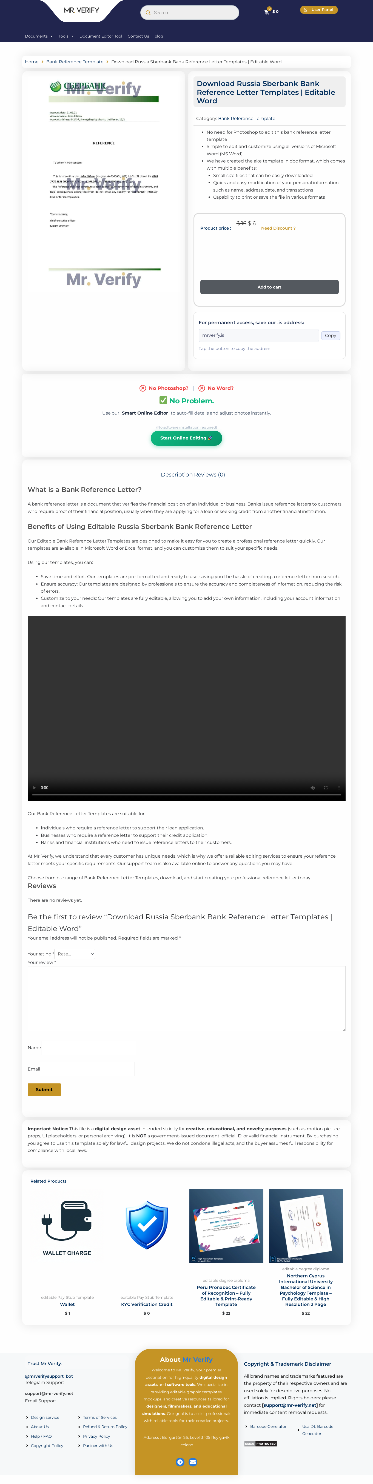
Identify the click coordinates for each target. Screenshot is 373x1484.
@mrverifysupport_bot (49, 1376)
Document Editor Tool (100, 36)
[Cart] (271, 11)
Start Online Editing (186, 438)
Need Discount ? (278, 228)
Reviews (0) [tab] (209, 474)
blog (159, 36)
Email (34, 1069)
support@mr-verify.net (49, 1393)
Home (32, 61)
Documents (39, 36)
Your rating (41, 954)
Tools (66, 36)
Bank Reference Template (75, 61)
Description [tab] (177, 474)
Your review (42, 962)
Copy (330, 335)
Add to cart (269, 287)
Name (34, 1047)
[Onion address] (259, 335)
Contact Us (138, 36)
